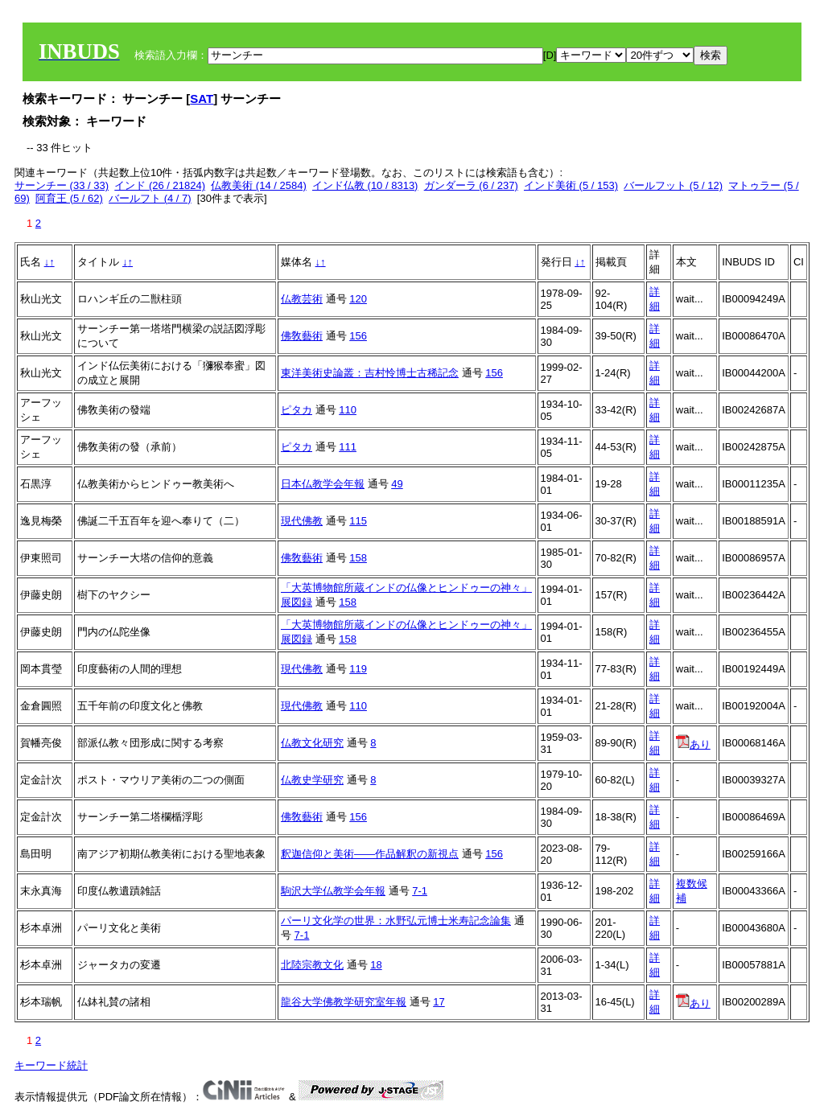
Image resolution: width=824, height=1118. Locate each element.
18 (375, 965)
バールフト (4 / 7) (150, 198)
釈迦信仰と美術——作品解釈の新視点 (370, 854)
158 (358, 558)
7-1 (419, 891)
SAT (201, 98)
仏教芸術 (302, 299)
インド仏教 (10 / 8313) (365, 185)
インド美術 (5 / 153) (571, 185)
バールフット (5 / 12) (673, 185)
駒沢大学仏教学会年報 (333, 891)
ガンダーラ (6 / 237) (471, 185)
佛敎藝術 (302, 336)
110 (347, 410)
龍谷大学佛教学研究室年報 (343, 1002)
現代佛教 (302, 521)
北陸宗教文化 (312, 965)
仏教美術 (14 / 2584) (259, 185)
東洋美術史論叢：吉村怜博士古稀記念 (370, 373)
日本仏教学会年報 (323, 484)
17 (438, 1002)
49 (396, 484)
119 (358, 669)
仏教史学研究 (312, 780)
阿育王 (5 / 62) (69, 198)
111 (347, 447)
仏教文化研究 (312, 743)
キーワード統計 (51, 1065)
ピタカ (296, 410)
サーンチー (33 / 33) (61, 185)
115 (358, 521)
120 (358, 299)
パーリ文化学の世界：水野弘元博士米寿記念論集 (396, 921)
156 (358, 336)
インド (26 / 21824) (159, 185)
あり (693, 744)
